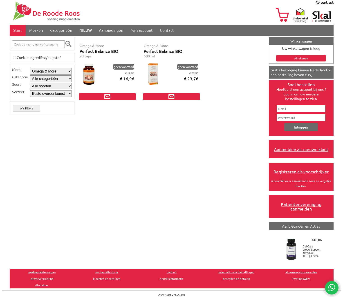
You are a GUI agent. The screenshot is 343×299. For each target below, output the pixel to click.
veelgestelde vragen (42, 272)
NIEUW (85, 30)
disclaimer (42, 285)
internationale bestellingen (236, 272)
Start (17, 30)
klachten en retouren (106, 279)
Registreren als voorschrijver (301, 171)
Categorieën (61, 30)
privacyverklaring (42, 279)
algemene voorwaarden (301, 272)
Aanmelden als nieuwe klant (301, 149)
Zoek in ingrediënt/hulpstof (39, 57)
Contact (167, 30)
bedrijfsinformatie (172, 279)
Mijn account (141, 30)
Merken (36, 30)
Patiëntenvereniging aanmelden (301, 207)
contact (172, 272)
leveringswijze (301, 279)
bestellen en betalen (236, 279)
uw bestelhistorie (106, 272)
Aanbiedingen (111, 30)
